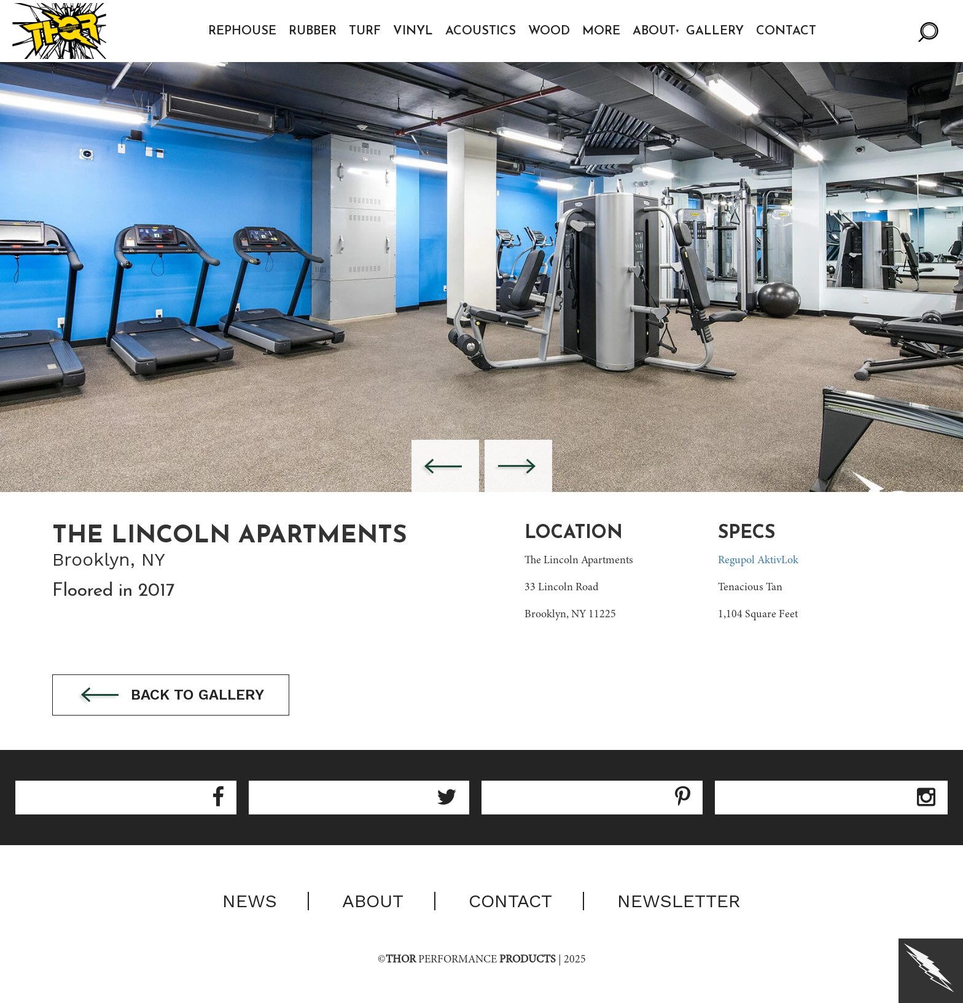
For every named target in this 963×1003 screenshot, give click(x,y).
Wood (549, 31)
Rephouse (242, 31)
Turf (365, 31)
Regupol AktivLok (758, 560)
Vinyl (413, 31)
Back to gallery (170, 695)
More (601, 31)
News (249, 901)
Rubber (313, 31)
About (654, 31)
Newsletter (679, 901)
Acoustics (480, 31)
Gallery (715, 31)
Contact (786, 31)
